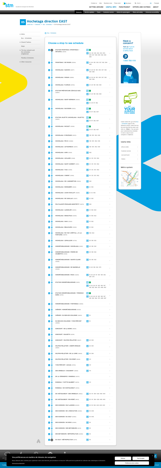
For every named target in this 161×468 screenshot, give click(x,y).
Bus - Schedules (47, 24)
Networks (79, 12)
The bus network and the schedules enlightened (28, 52)
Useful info (111, 7)
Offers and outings (141, 7)
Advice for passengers (123, 12)
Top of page (38, 441)
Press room (117, 3)
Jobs (100, 3)
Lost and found (125, 155)
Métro (23, 34)
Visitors (123, 159)
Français (156, 3)
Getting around (96, 7)
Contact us (94, 3)
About (155, 7)
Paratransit (124, 7)
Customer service (108, 12)
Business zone (108, 3)
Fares (98, 12)
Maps (23, 46)
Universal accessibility (152, 12)
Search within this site (136, 3)
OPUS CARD (125, 147)
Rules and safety (138, 12)
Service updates (89, 12)
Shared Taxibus (26, 42)
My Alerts (127, 3)
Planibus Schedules (27, 58)
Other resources (26, 62)
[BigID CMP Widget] (80, 460)
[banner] (18, 5)
